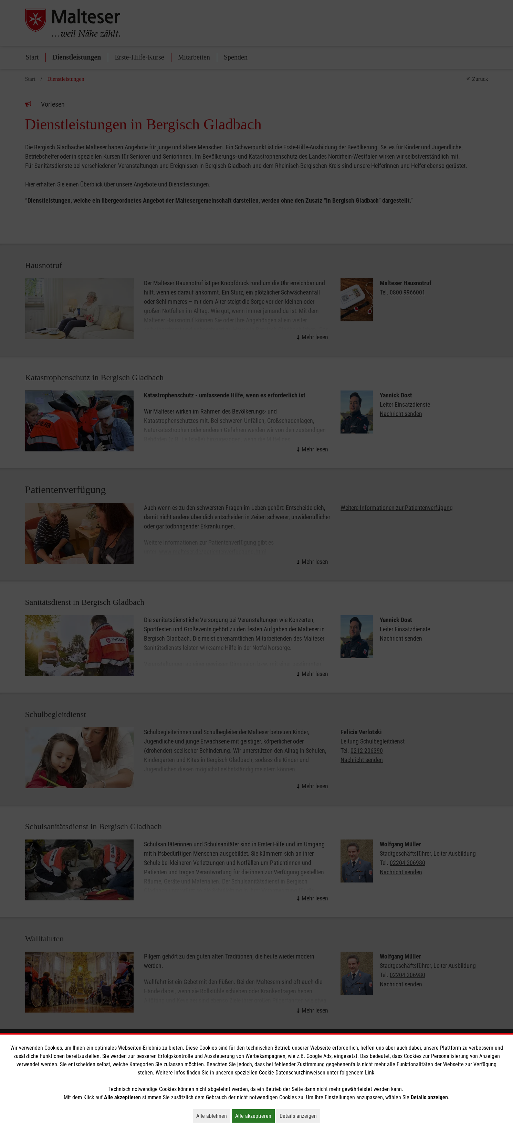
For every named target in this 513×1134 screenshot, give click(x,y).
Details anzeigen (300, 1115)
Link (369, 1072)
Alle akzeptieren (255, 1115)
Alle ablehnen (213, 1115)
